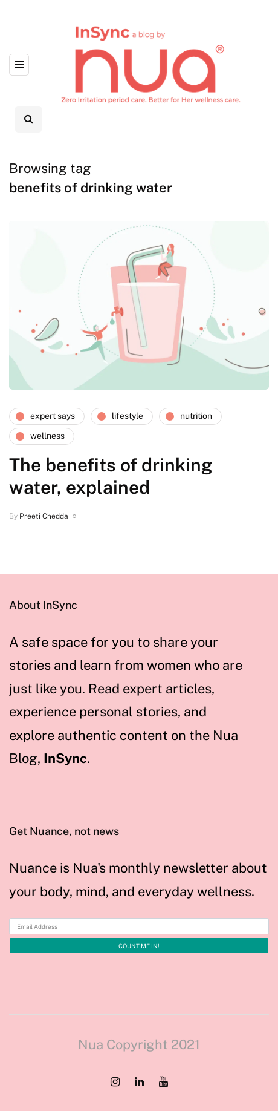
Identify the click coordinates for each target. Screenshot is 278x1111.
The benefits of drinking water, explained (111, 476)
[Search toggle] (28, 119)
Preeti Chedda (43, 516)
